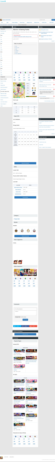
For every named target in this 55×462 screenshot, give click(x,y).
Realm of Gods (3, 81)
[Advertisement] (27, 10)
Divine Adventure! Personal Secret (19, 392)
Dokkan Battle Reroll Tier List (12, 24)
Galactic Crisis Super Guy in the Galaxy (31, 417)
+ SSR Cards (44, 22)
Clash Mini (41, 144)
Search (53, 19)
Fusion (2, 83)
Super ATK (17, 47)
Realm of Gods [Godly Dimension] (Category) (45, 81)
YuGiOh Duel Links (42, 142)
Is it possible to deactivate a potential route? (46, 122)
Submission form (25, 334)
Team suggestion (18, 53)
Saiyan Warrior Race (18, 187)
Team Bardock (18, 189)
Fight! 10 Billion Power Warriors (19, 427)
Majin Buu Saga (3, 93)
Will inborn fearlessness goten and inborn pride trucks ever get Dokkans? (46, 126)
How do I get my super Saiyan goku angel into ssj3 (46, 130)
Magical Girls (29, 22)
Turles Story (22, 22)
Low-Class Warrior (4, 101)
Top (2, 22)
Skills (16, 49)
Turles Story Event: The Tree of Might (31, 408)
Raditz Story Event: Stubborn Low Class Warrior (19, 400)
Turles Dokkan (15, 22)
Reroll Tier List (3, 31)
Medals (16, 52)
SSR (15, 80)
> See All (52, 41)
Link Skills (2, 33)
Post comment (25, 320)
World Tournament (4, 87)
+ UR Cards (51, 22)
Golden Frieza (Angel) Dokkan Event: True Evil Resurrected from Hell (31, 361)
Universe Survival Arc (4, 97)
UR (14, 77)
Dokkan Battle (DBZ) (6, 19)
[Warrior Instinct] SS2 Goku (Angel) (45, 89)
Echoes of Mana (42, 139)
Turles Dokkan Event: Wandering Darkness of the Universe (19, 418)
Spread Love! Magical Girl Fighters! (19, 368)
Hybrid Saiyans (3, 89)
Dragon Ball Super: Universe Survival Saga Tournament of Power (19, 384)
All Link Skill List (25, 197)
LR (14, 75)
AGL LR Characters (42, 96)
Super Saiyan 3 (3, 103)
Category (16, 50)
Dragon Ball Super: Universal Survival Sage (31, 392)
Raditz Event (36, 22)
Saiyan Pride (18, 191)
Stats (16, 46)
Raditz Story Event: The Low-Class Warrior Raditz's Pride (45, 85)
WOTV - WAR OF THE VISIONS (45, 147)
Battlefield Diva (18, 193)
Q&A (7, 22)
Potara (2, 99)
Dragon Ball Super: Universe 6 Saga (31, 400)
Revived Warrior (3, 95)
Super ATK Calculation (25, 163)
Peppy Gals (17, 218)
